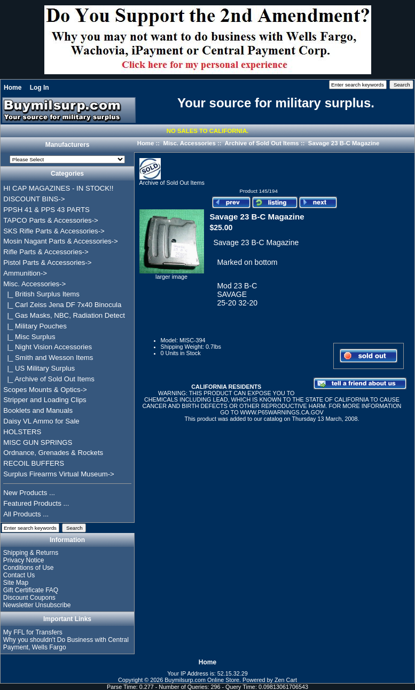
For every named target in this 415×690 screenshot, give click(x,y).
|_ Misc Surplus (29, 337)
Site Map (15, 582)
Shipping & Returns (30, 552)
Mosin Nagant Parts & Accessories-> (60, 241)
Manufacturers (67, 145)
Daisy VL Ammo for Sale (41, 421)
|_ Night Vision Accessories (47, 347)
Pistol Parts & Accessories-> (47, 262)
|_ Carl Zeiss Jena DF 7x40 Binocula (62, 305)
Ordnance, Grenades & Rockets (53, 453)
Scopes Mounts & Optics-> (45, 390)
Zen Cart (286, 680)
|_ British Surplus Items (41, 294)
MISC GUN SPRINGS (37, 442)
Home (12, 87)
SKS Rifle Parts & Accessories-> (53, 231)
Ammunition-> (25, 273)
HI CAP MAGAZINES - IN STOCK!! (58, 188)
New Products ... (29, 493)
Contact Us (19, 575)
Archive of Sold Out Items (261, 143)
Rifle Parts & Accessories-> (45, 252)
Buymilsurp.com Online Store (202, 680)
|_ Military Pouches (35, 326)
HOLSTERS (22, 432)
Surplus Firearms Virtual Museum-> (58, 474)
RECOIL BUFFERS (33, 463)
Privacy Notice (23, 560)
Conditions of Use (28, 567)
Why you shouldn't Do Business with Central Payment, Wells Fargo (66, 643)
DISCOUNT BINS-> (34, 199)
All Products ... (26, 514)
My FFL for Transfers (32, 632)
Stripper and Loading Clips (44, 400)
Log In (39, 87)
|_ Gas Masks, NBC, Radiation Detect (64, 315)
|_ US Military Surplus (39, 368)
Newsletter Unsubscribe (37, 605)
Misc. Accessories (189, 143)
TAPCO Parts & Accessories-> (50, 220)
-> (34, 284)
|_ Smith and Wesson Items (48, 358)
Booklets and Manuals (38, 410)
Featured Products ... (36, 503)
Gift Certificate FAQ (30, 590)
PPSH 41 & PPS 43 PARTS (46, 210)
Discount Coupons (29, 597)
